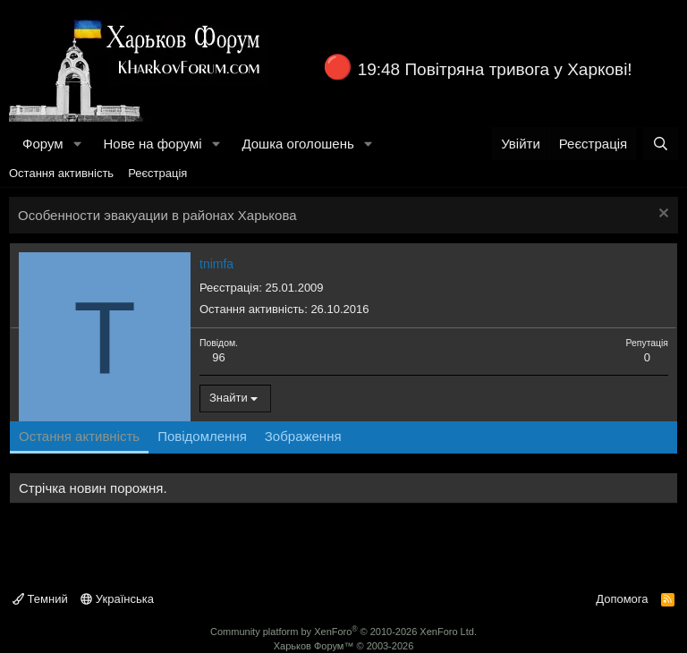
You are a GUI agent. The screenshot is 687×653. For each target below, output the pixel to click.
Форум (43, 143)
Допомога (622, 599)
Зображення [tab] (303, 436)
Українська (117, 599)
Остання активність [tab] (79, 436)
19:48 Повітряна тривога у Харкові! (495, 69)
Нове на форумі (152, 143)
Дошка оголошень (297, 143)
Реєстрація (157, 173)
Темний (40, 599)
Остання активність (61, 173)
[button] (76, 143)
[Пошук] (660, 143)
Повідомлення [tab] (202, 436)
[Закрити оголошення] (661, 215)
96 (218, 357)
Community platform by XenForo (343, 631)
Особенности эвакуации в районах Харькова (157, 215)
